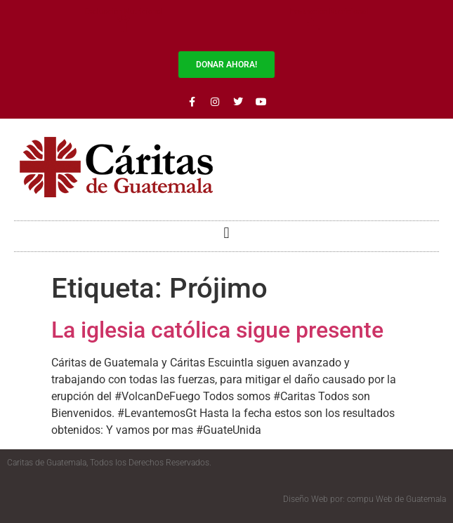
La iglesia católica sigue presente (217, 330)
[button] (226, 232)
